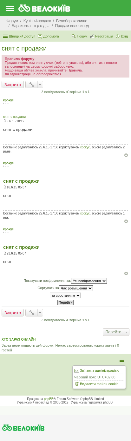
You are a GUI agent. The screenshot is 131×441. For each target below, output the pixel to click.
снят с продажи (24, 48)
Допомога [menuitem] (51, 36)
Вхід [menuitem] (124, 36)
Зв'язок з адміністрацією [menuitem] (99, 370)
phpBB (49, 399)
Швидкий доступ (22, 36)
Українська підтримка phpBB (92, 402)
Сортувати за (65, 288)
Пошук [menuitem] (82, 36)
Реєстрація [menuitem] (104, 36)
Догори (126, 155)
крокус (8, 100)
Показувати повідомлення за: (65, 281)
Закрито (12, 84)
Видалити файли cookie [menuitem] (99, 384)
